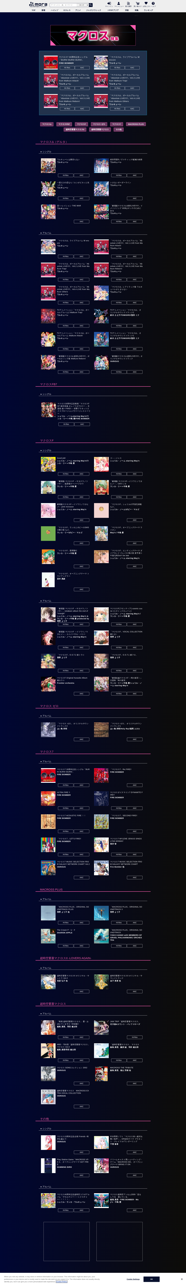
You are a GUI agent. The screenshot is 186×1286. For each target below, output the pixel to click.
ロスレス (67, 10)
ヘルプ (153, 6)
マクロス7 (116, 124)
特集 (136, 10)
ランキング (148, 10)
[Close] (182, 1279)
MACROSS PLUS (136, 124)
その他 (119, 129)
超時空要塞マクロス (100, 129)
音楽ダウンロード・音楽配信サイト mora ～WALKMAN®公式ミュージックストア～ (38, 4)
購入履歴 (128, 6)
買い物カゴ (137, 6)
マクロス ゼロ (99, 124)
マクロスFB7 (64, 124)
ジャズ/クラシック (93, 10)
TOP (33, 10)
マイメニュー (119, 6)
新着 (43, 10)
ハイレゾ (54, 10)
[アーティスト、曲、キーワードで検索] (63, 5)
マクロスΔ (46, 124)
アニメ (78, 10)
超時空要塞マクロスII (75, 129)
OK (151, 1279)
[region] (93, 1279)
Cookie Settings (133, 1279)
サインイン (109, 6)
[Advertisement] (66, 1241)
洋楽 (127, 10)
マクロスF (81, 124)
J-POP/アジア (113, 10)
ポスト (136, 15)
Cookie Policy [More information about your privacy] (61, 1282)
